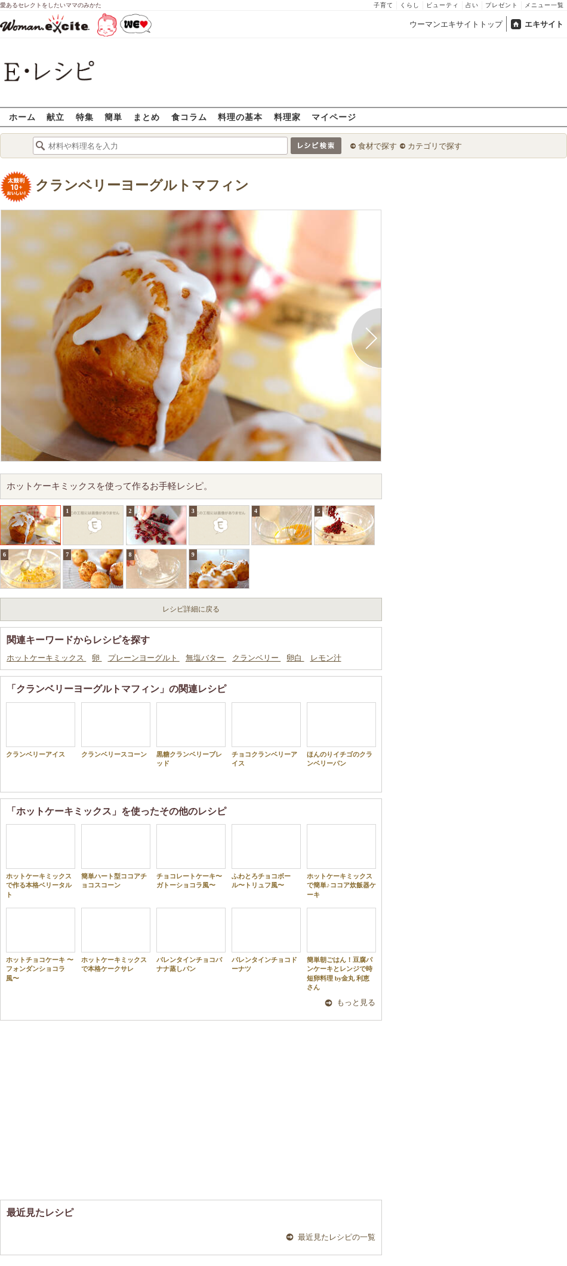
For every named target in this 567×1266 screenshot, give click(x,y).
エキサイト (544, 24)
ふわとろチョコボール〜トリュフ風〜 (266, 856)
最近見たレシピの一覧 (336, 1237)
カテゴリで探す (435, 146)
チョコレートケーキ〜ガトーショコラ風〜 (191, 856)
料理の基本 (240, 116)
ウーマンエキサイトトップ (456, 24)
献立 (55, 116)
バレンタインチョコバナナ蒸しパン (191, 940)
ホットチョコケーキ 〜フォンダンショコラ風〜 (40, 945)
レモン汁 (325, 657)
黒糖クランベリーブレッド (191, 734)
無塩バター (206, 657)
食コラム (189, 116)
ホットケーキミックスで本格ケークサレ (115, 940)
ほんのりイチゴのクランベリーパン (341, 734)
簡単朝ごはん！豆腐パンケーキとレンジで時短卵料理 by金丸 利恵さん (341, 949)
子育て (383, 5)
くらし (410, 5)
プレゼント (501, 5)
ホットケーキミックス (46, 657)
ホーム (22, 116)
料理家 (287, 116)
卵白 (295, 657)
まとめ (146, 116)
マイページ (334, 116)
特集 (85, 116)
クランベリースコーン (115, 730)
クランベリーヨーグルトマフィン (142, 185)
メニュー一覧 (544, 5)
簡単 (113, 116)
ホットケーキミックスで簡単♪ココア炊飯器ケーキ (341, 861)
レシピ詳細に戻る (191, 609)
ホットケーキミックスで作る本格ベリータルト (40, 861)
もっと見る (356, 1002)
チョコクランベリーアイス (266, 734)
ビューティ (442, 5)
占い (472, 5)
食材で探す (377, 146)
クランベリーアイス (40, 730)
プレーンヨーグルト (144, 657)
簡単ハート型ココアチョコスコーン (115, 856)
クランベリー (256, 657)
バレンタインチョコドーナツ (266, 940)
